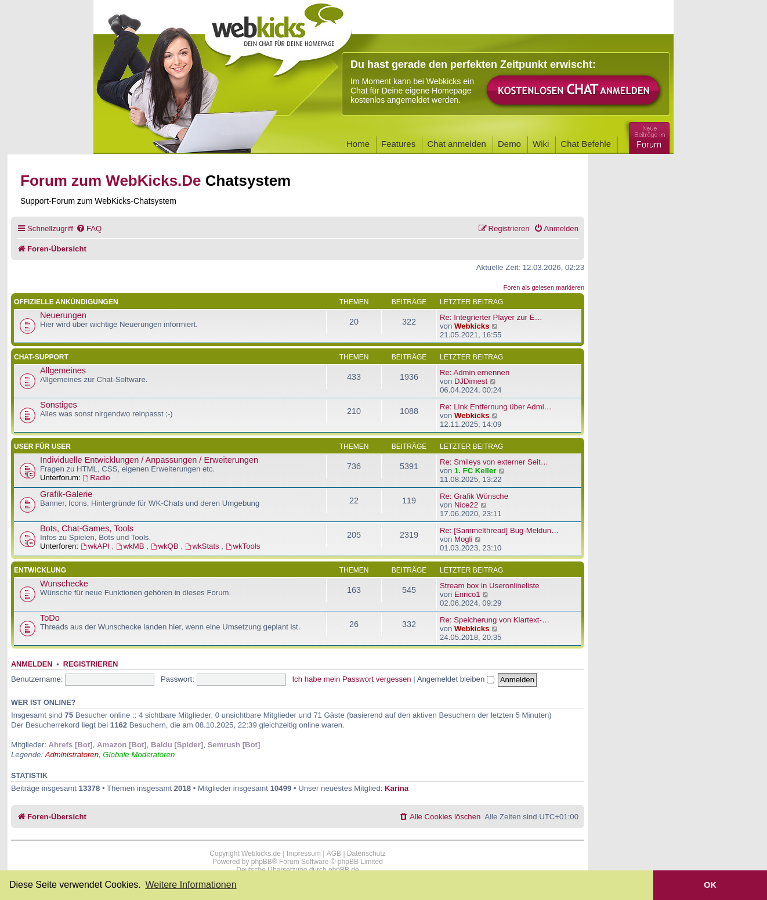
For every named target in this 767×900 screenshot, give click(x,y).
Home (358, 144)
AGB (334, 853)
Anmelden (31, 664)
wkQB (166, 546)
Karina (396, 788)
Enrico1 (467, 594)
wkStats (203, 546)
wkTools (243, 546)
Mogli (463, 539)
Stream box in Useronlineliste (490, 585)
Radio (96, 477)
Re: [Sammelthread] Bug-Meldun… (499, 530)
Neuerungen (63, 315)
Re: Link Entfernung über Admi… (496, 406)
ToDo (50, 617)
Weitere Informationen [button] (190, 885)
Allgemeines (63, 370)
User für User (42, 446)
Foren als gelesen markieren (544, 287)
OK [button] (710, 885)
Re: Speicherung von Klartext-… (494, 619)
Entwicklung (40, 570)
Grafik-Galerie (66, 494)
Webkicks (472, 326)
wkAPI (96, 546)
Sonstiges (58, 404)
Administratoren (72, 754)
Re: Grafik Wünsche (474, 496)
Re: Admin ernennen (474, 372)
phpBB (261, 862)
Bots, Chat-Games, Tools (86, 528)
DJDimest (470, 381)
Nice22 (466, 505)
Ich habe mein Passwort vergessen (351, 679)
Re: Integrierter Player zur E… (491, 317)
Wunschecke (64, 583)
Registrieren (90, 664)
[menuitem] (89, 228)
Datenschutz (366, 853)
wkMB (131, 546)
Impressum (304, 853)
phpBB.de (343, 870)
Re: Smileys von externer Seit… (494, 462)
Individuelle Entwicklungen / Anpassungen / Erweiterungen (149, 460)
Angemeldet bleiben (455, 679)
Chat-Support (41, 357)
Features (398, 144)
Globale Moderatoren (139, 754)
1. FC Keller (475, 470)
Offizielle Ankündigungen (66, 302)
